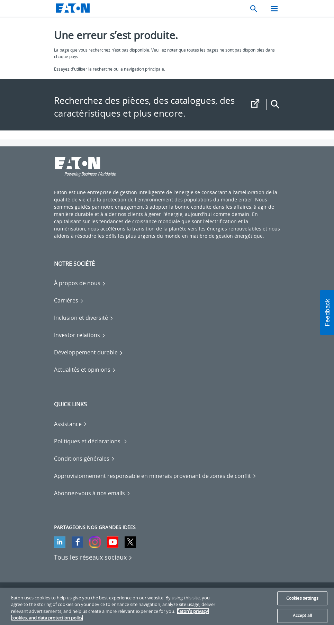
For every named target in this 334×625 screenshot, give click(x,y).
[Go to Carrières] (69, 300)
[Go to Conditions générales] (84, 458)
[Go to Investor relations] (80, 335)
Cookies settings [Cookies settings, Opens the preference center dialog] (302, 598)
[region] (167, 606)
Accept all (302, 615)
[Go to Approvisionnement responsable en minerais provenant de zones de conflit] (155, 476)
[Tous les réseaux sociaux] (93, 557)
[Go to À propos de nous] (80, 283)
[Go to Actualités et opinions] (85, 370)
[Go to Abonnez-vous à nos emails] (92, 493)
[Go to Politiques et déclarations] (90, 441)
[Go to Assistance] (70, 424)
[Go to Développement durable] (88, 352)
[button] (327, 312)
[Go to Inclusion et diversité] (84, 318)
